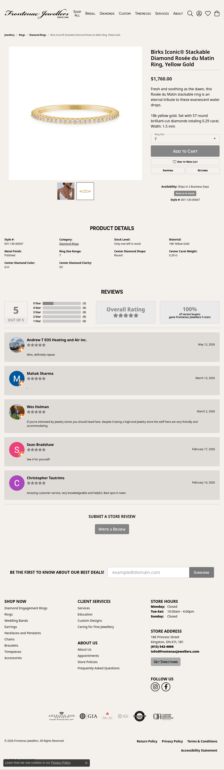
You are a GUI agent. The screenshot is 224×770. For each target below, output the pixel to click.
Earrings (10, 627)
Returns (203, 170)
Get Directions (166, 662)
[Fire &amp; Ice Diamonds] (107, 716)
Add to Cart (185, 151)
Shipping (168, 170)
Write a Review (112, 529)
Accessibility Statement (199, 750)
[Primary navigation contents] (128, 13)
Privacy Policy (172, 741)
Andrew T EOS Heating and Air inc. (57, 339)
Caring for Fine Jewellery (96, 627)
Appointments (88, 656)
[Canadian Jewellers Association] (163, 716)
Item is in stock (185, 193)
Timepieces (143, 13)
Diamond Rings (37, 34)
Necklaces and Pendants (22, 633)
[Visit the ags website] (61, 716)
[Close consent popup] (86, 763)
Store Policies (88, 662)
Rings (22, 34)
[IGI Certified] (122, 716)
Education (85, 614)
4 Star (37, 308)
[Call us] (175, 651)
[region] (75, 113)
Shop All (77, 13)
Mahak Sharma (40, 373)
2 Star (37, 317)
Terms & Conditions (202, 741)
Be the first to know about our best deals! (57, 572)
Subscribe (201, 572)
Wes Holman (38, 406)
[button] (190, 13)
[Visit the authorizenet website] (140, 716)
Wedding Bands (16, 620)
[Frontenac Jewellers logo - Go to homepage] (36, 13)
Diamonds (107, 13)
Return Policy (147, 741)
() (84, 303)
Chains (9, 639)
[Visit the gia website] (88, 716)
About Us (84, 649)
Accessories (13, 658)
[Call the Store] (162, 646)
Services (162, 13)
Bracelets (11, 645)
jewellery (9, 34)
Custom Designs (90, 620)
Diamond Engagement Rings (25, 608)
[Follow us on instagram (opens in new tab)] (155, 686)
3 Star (37, 312)
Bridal (90, 13)
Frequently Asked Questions (99, 668)
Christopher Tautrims (45, 477)
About (178, 13)
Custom (125, 13)
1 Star (37, 321)
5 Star (37, 303)
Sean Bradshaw (40, 444)
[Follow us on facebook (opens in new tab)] (165, 686)
